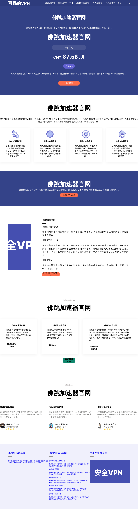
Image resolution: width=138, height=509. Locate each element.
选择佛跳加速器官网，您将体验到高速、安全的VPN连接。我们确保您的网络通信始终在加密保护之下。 (69, 465)
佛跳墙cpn (53, 345)
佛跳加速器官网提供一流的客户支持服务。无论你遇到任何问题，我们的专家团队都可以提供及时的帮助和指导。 (68, 490)
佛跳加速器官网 (17, 453)
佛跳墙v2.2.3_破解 (69, 195)
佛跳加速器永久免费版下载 (51, 274)
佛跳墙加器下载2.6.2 (55, 477)
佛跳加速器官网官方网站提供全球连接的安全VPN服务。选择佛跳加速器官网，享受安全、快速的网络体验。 (69, 473)
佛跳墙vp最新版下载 (95, 348)
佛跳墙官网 (69, 83)
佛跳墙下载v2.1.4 (69, 360)
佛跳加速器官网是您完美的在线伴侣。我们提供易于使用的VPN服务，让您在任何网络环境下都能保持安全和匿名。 (69, 481)
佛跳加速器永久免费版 (12, 345)
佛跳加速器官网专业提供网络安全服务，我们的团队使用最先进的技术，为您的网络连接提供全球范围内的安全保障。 (28, 462)
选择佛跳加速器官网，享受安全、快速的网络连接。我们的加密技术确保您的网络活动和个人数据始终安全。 (69, 498)
